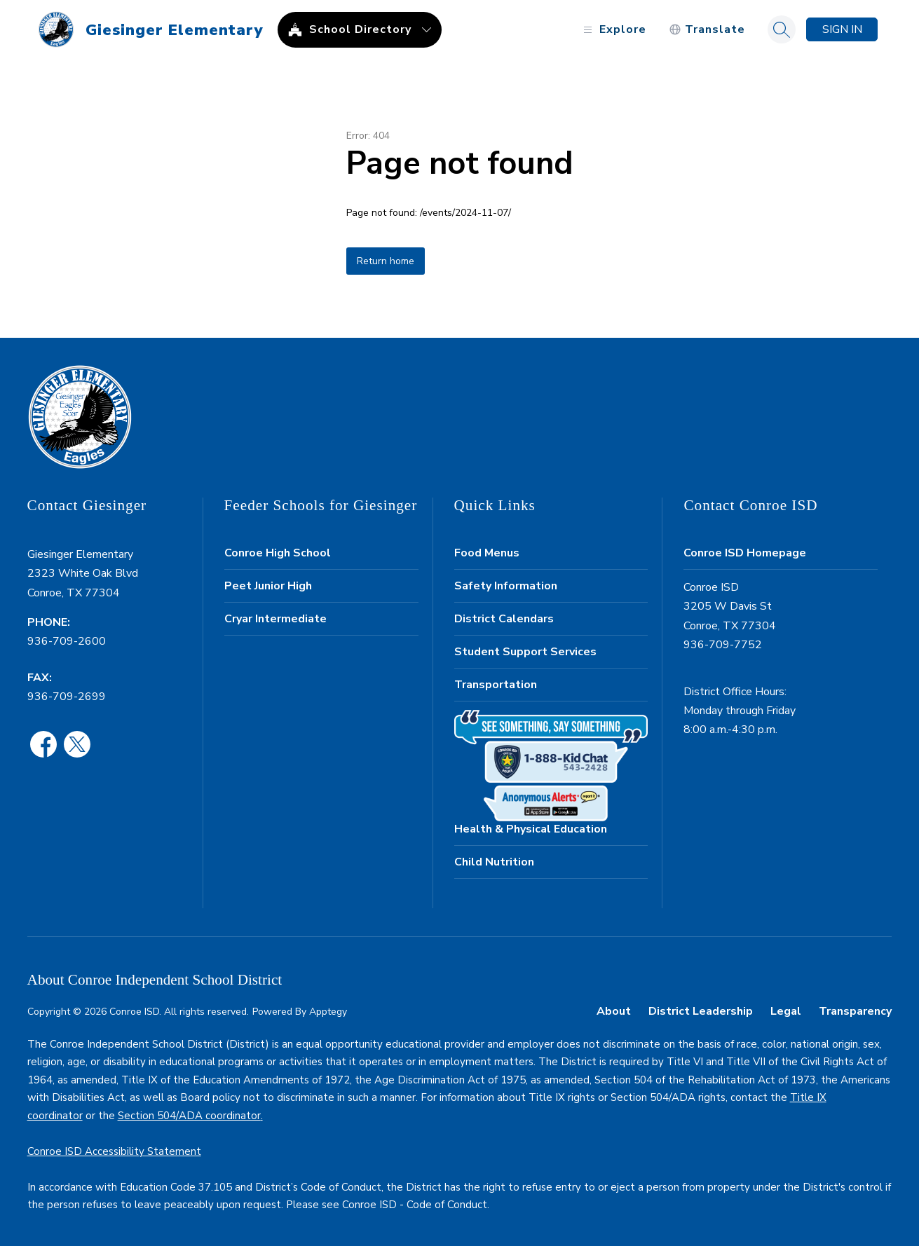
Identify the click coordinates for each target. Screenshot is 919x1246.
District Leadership (700, 1011)
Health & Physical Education (530, 829)
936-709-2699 (66, 696)
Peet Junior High (268, 586)
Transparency (855, 1011)
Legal (785, 1011)
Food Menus (486, 553)
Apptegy (328, 1011)
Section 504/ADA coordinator (189, 1116)
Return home (385, 261)
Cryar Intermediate (275, 619)
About (614, 1011)
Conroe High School (277, 553)
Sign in (842, 29)
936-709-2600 (66, 641)
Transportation (495, 684)
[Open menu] (613, 30)
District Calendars (504, 619)
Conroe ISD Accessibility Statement (114, 1151)
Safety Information (505, 586)
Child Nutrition (494, 862)
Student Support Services (525, 651)
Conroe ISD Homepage (744, 553)
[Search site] (782, 29)
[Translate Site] (707, 30)
